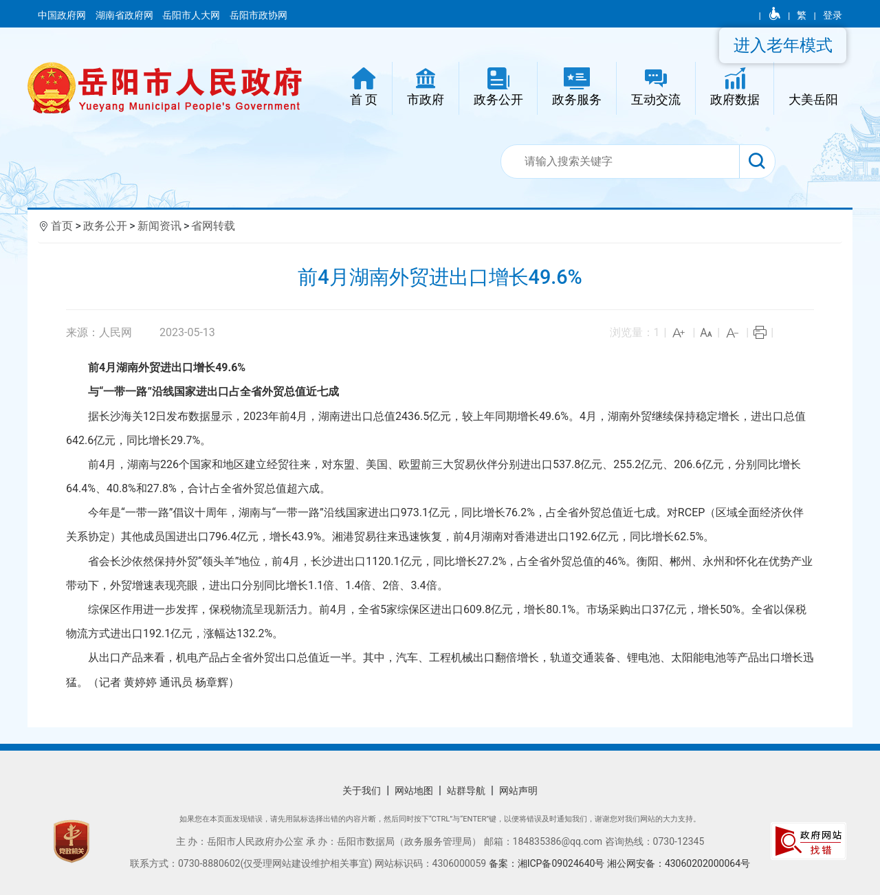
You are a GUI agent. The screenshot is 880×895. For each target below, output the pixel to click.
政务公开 (105, 225)
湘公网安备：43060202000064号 (678, 863)
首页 (62, 225)
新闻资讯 (160, 225)
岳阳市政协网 (258, 15)
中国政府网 (63, 15)
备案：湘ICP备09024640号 (548, 863)
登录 (832, 15)
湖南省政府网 (125, 15)
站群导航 (466, 790)
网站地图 (414, 790)
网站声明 (518, 790)
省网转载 (213, 225)
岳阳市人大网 (192, 15)
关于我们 (361, 790)
